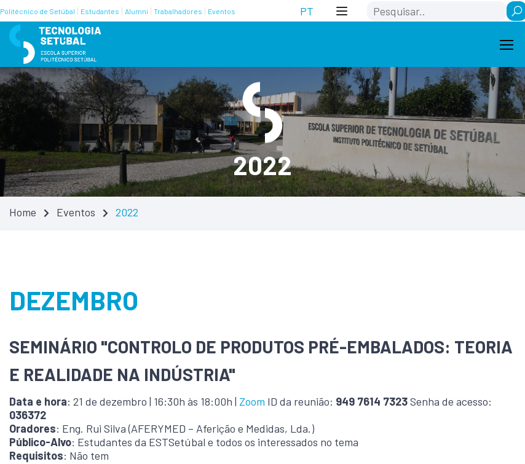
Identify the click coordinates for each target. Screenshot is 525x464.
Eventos (76, 212)
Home (22, 212)
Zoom (252, 401)
